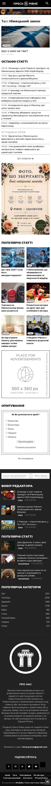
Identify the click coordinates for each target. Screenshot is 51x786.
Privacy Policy (41, 778)
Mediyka (19, 783)
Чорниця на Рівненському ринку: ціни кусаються (12, 308)
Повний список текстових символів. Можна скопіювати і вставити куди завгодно (32, 558)
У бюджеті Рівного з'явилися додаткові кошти (38, 340)
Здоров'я (8, 36)
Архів (7, 775)
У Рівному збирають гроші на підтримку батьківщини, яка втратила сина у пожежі (25, 115)
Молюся (12, 437)
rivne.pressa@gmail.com (34, 747)
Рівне (5, 20)
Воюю (11, 429)
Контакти (27, 778)
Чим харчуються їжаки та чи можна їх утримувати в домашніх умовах (31, 573)
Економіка (9, 47)
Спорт (6, 42)
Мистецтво (10, 74)
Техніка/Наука (11, 63)
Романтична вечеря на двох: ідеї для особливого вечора (37, 308)
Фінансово (13, 421)
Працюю (12, 433)
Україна (7, 15)
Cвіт (4, 9)
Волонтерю (13, 425)
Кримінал (9, 53)
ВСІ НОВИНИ (25, 158)
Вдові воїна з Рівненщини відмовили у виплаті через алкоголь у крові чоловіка (22, 139)
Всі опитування (25, 458)
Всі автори (39, 775)
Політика (8, 26)
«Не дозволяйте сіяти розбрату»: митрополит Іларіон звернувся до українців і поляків (23, 149)
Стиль (6, 58)
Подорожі (9, 79)
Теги (15, 775)
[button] (47, 3)
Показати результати (25, 447)
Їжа (4, 69)
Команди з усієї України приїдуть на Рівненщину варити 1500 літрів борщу (30, 494)
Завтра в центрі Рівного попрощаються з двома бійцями (29, 509)
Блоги (6, 85)
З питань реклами (12, 778)
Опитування (25, 775)
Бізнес (6, 31)
